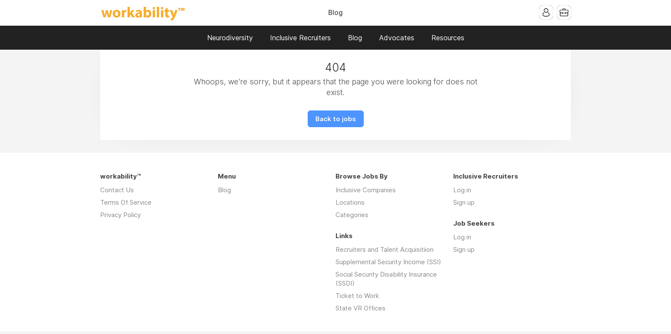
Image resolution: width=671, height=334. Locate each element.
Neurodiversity (230, 37)
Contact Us (117, 190)
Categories (352, 215)
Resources (447, 37)
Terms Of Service (125, 202)
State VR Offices (361, 308)
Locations (350, 202)
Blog (335, 13)
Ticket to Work (357, 296)
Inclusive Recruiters (300, 37)
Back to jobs (335, 119)
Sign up (464, 202)
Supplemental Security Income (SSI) (388, 262)
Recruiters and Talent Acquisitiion (384, 249)
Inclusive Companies (366, 190)
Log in (462, 190)
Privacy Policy (120, 215)
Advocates (396, 37)
